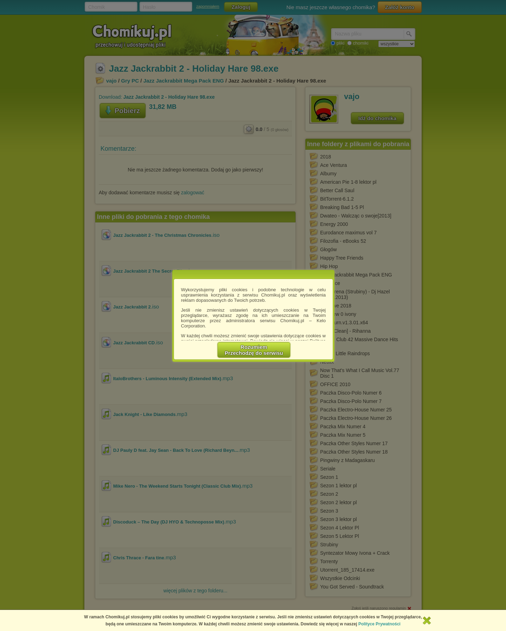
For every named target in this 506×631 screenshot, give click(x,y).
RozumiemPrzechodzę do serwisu (254, 350)
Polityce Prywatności (379, 624)
